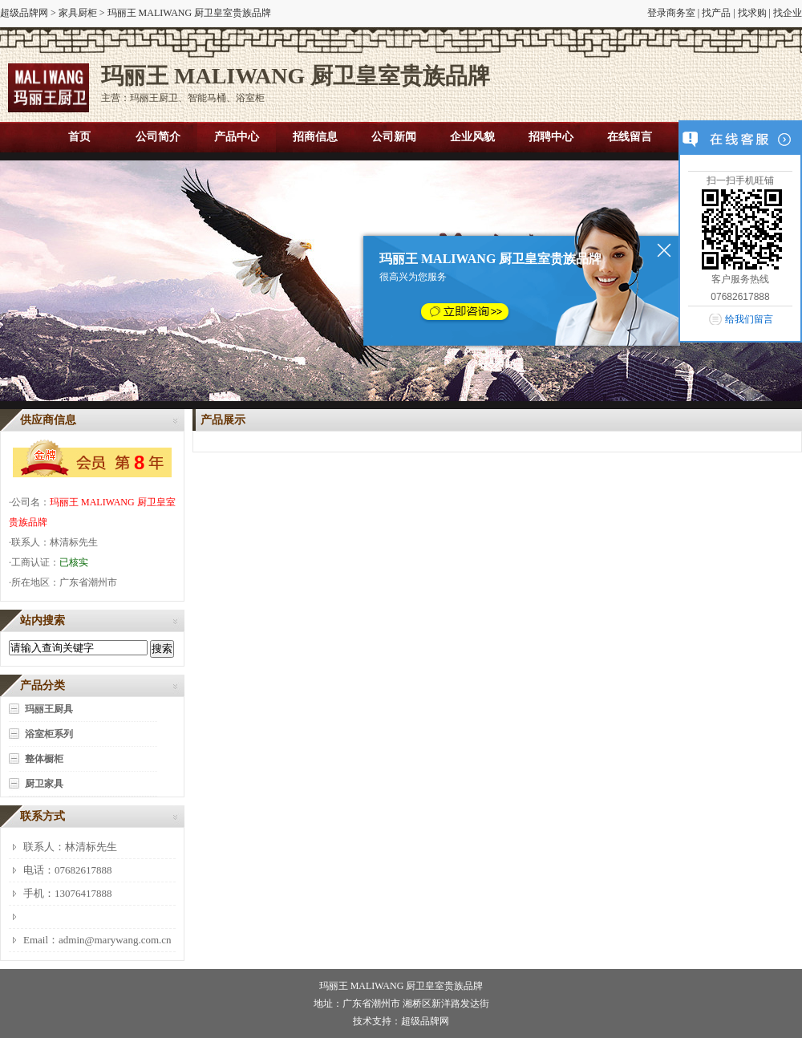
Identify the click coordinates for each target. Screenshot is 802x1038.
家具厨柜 (78, 12)
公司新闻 (393, 137)
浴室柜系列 (49, 734)
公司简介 (158, 137)
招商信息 (315, 137)
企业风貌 (472, 137)
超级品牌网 (24, 12)
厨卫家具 (44, 783)
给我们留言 (749, 319)
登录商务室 (671, 12)
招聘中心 (551, 137)
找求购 (752, 12)
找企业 (787, 12)
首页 (79, 137)
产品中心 (236, 137)
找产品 (716, 12)
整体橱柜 (44, 758)
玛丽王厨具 (49, 709)
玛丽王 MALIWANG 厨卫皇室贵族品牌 (401, 985)
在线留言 (629, 137)
